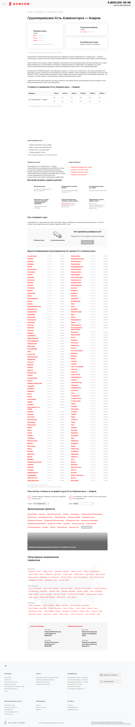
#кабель (66, 514)
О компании (7, 677)
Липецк (30, 436)
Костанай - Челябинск (100, 588)
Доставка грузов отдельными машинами (47, 677)
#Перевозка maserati (34, 520)
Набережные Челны (34, 462)
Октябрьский (75, 301)
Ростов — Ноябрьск (48, 605)
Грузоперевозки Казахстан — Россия (78, 682)
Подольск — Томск (97, 611)
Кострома (30, 417)
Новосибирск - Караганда (62, 571)
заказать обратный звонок (122, 5)
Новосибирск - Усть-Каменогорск (49, 577)
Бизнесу (38, 705)
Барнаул (30, 283)
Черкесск (74, 457)
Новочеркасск (76, 280)
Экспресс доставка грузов (79, 170)
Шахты (73, 462)
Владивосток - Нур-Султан (53, 574)
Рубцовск (74, 353)
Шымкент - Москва (82, 591)
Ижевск (30, 367)
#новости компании (37, 626)
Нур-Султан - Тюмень (60, 594)
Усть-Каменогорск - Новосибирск (37, 591)
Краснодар (31, 422)
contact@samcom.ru (73, 710)
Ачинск (30, 275)
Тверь (73, 417)
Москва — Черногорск (62, 605)
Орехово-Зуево (76, 312)
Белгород (30, 288)
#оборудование (60, 517)
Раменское (75, 345)
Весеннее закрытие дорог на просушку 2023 (89, 634)
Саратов (74, 372)
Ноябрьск (74, 293)
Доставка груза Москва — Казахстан (78, 680)
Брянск (29, 304)
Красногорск (32, 420)
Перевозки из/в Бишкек (74, 686)
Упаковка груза (8, 710)
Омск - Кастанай (100, 574)
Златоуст (30, 362)
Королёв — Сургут (92, 608)
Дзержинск (31, 336)
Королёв (30, 414)
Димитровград (32, 338)
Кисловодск (31, 399)
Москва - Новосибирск (55, 608)
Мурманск (31, 454)
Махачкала (31, 446)
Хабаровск (75, 441)
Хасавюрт (74, 443)
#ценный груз (74, 527)
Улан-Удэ (74, 430)
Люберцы (30, 438)
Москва (30, 451)
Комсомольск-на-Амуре (33, 408)
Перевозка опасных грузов (79, 172)
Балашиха (31, 280)
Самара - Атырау (67, 574)
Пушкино (74, 340)
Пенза (73, 317)
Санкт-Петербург (77, 367)
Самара (73, 364)
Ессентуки (31, 354)
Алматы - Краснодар (46, 594)
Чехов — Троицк (80, 608)
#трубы (52, 527)
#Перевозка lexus (88, 517)
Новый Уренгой (76, 285)
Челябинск (75, 451)
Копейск (30, 412)
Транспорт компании (10, 684)
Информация (40, 701)
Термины (38, 710)
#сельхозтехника (78, 524)
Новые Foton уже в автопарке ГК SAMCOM (51, 644)
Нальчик (30, 467)
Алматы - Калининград (34, 588)
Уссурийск (74, 436)
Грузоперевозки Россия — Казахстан (78, 677)
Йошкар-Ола (32, 373)
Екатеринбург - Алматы (51, 580)
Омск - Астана (90, 574)
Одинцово (74, 299)
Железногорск (32, 357)
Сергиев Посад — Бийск (35, 611)
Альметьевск (32, 256)
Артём (29, 267)
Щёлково (74, 465)
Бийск (29, 296)
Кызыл (29, 433)
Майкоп (30, 443)
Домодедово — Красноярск (70, 611)
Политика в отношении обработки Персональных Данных (107, 722)
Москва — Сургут (84, 611)
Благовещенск (32, 299)
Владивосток (32, 309)
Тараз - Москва (61, 597)
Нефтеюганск (32, 478)
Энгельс (74, 473)
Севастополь (75, 375)
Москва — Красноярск (34, 605)
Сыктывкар (75, 409)
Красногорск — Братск (34, 614)
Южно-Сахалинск (77, 475)
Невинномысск (32, 473)
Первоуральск (76, 320)
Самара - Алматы (48, 571)
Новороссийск (76, 272)
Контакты (71, 701)
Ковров (29, 402)
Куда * (71, 504)
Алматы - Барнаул (33, 594)
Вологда (30, 325)
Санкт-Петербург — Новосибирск (79, 605)
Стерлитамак (76, 401)
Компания (7, 674)
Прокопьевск (75, 335)
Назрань (30, 465)
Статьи (6, 691)
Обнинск (74, 296)
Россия (73, 348)
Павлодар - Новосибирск (68, 591)
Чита (72, 459)
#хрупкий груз (62, 527)
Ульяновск (74, 433)
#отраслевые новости (75, 626)
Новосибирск (75, 275)
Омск (73, 304)
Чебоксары (75, 449)
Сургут (73, 404)
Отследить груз (8, 714)
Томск (73, 422)
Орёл (73, 307)
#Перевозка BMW (74, 517)
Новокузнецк (75, 264)
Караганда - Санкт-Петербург (94, 594)
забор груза (65, 204)
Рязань (73, 359)
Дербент (30, 333)
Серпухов (74, 385)
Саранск (74, 369)
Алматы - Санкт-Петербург (50, 588)
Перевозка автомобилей (79, 175)
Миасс (29, 449)
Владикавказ (32, 312)
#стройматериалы (33, 527)
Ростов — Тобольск (68, 608)
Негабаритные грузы (89, 42)
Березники (31, 293)
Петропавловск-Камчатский (77, 329)
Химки (73, 446)
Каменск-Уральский (34, 383)
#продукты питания (54, 524)
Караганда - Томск (54, 591)
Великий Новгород (34, 307)
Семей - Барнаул (33, 597)
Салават (74, 361)
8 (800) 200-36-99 (119, 3)
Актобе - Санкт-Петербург (47, 597)
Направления (72, 674)
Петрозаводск (76, 325)
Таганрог (74, 412)
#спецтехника (91, 524)
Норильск (74, 291)
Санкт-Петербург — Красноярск (37, 608)
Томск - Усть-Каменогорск (96, 577)
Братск (29, 301)
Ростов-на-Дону (77, 351)
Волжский (31, 322)
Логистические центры (10, 682)
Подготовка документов (11, 712)
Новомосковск (76, 269)
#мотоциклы (31, 517)
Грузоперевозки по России (75, 684)
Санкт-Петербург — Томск (92, 614)
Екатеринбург (32, 349)
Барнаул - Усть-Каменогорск (91, 571)
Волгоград (31, 317)
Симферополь (76, 388)
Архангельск (32, 269)
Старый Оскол (76, 398)
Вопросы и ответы (41, 707)
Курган (29, 428)
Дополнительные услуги (13, 701)
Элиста (73, 470)
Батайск (30, 285)
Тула (72, 425)
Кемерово (30, 391)
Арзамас (30, 261)
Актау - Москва (71, 597)
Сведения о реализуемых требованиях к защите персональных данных (111, 724)
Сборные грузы (39, 31)
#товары (45, 527)
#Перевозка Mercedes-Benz (54, 520)
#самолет (66, 524)
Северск (74, 380)
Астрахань (31, 272)
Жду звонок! (87, 242)
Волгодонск (31, 320)
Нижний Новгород (77, 259)
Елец (29, 352)
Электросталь (76, 467)
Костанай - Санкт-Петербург (76, 594)
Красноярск (31, 425)
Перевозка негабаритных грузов (81, 167)
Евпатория (31, 346)
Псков (73, 337)
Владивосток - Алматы (34, 571)
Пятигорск (74, 343)
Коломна (30, 405)
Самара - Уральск (79, 574)
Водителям (7, 680)
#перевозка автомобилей (36, 524)
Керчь (29, 394)
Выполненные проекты (10, 689)
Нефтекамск (31, 475)
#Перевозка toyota (72, 520)
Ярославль (75, 481)
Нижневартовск (33, 481)
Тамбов (73, 414)
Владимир (31, 314)
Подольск (74, 332)
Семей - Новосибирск (96, 591)
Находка (30, 470)
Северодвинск (76, 377)
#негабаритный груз (45, 517)
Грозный (30, 330)
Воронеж (30, 328)
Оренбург (74, 309)
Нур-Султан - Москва (66, 588)
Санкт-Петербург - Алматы (36, 574)
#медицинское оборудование (91, 514)
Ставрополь (75, 396)
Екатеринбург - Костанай (35, 580)
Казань (30, 375)
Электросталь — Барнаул (50, 614)
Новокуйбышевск (77, 267)
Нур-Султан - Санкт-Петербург (83, 588)
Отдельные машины (88, 27)
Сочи (73, 393)
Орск (73, 314)
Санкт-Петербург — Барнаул (52, 611)
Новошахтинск (76, 283)
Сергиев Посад (76, 383)
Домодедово (32, 344)
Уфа (72, 438)
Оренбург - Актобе (76, 571)
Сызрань (74, 406)
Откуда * (30, 504)
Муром (29, 457)
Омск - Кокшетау (33, 577)
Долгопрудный (32, 341)
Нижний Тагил (76, 261)
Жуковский (31, 360)
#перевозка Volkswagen (89, 520)
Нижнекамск (75, 256)
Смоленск (74, 390)
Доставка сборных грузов (43, 684)
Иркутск (30, 370)
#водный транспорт (54, 514)
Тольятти (74, 420)
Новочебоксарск (77, 277)
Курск (29, 430)
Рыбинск (74, 356)
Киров (29, 397)
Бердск (30, 291)
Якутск (73, 478)
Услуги (38, 674)
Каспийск (30, 389)
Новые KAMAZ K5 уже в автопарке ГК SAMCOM (52, 634)
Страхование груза (9, 705)
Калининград (32, 378)
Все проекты (86, 527)
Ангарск (30, 259)
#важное (42, 514)
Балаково (30, 277)
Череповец (75, 454)
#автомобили (32, 514)
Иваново (30, 365)
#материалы (75, 514)
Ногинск (74, 288)
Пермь (73, 322)
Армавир (30, 264)
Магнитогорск (32, 441)
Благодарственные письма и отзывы (14, 686)
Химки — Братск (64, 614)
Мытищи (30, 459)
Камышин (30, 386)
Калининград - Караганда (80, 577)
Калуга (29, 381)
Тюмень (74, 428)
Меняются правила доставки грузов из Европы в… (89, 644)
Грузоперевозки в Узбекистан (76, 689)
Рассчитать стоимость (10, 707)
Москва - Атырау (64, 580)
